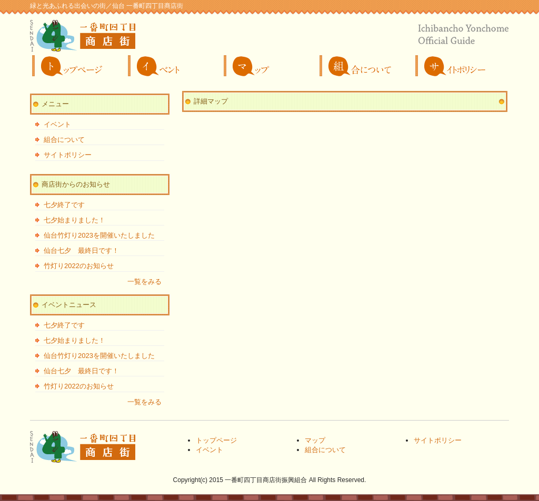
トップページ (78, 66)
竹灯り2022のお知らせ (79, 266)
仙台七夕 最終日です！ (81, 250)
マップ (269, 66)
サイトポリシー (461, 66)
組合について (365, 66)
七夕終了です (64, 205)
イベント (174, 66)
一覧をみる (144, 281)
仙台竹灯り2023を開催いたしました (99, 235)
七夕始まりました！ (74, 220)
